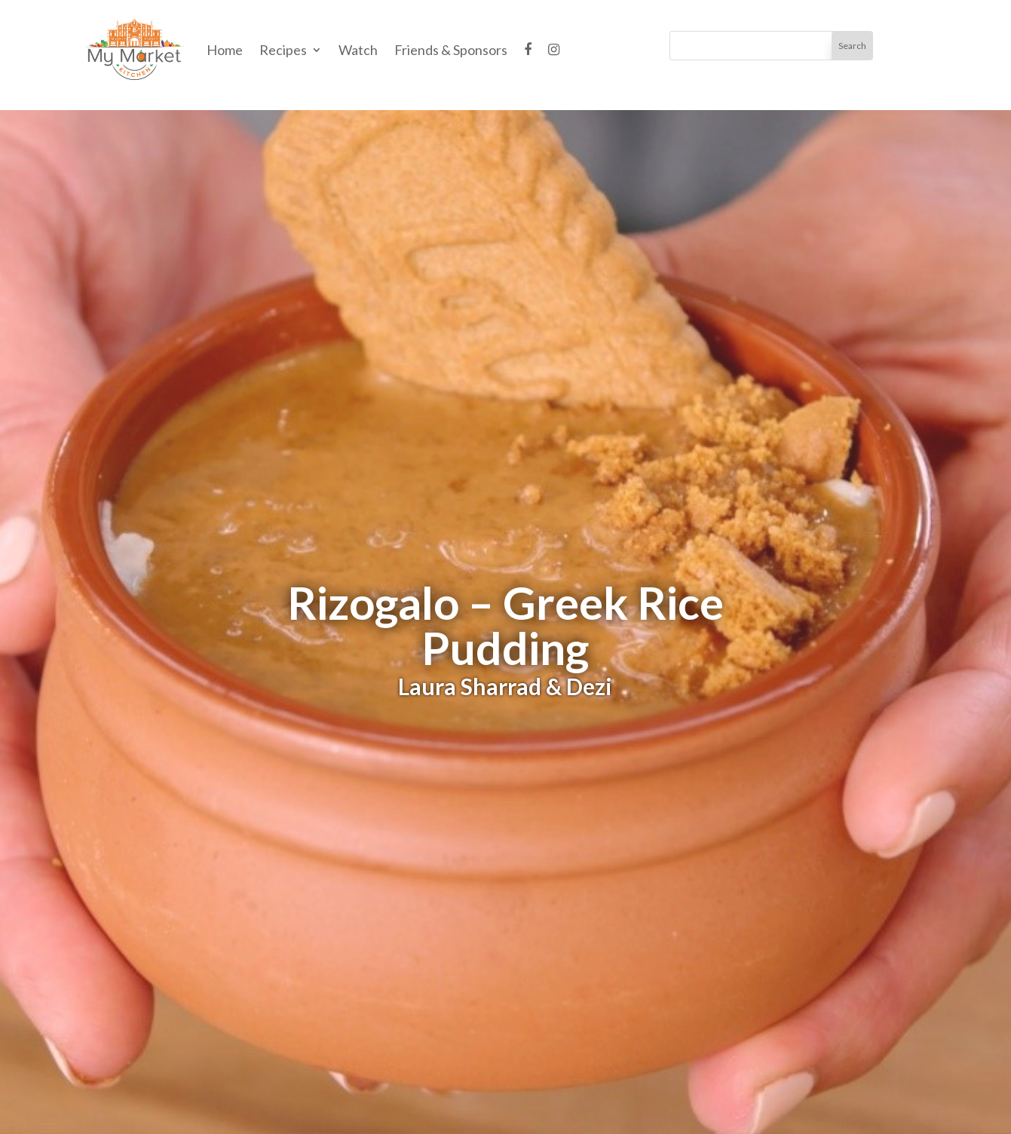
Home (225, 49)
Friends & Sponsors (450, 49)
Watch (358, 49)
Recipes (283, 49)
